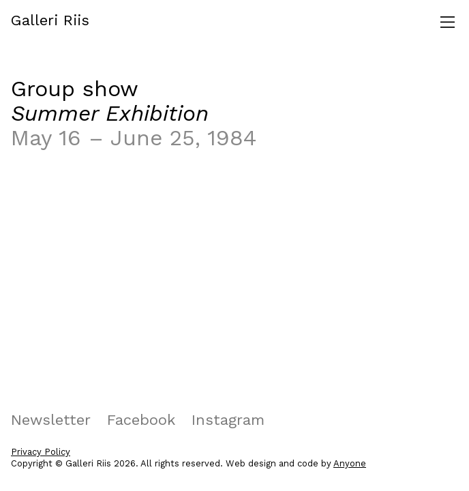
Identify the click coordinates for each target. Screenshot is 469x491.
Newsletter (51, 419)
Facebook (141, 419)
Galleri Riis (50, 20)
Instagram (228, 419)
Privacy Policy (40, 452)
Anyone (349, 463)
